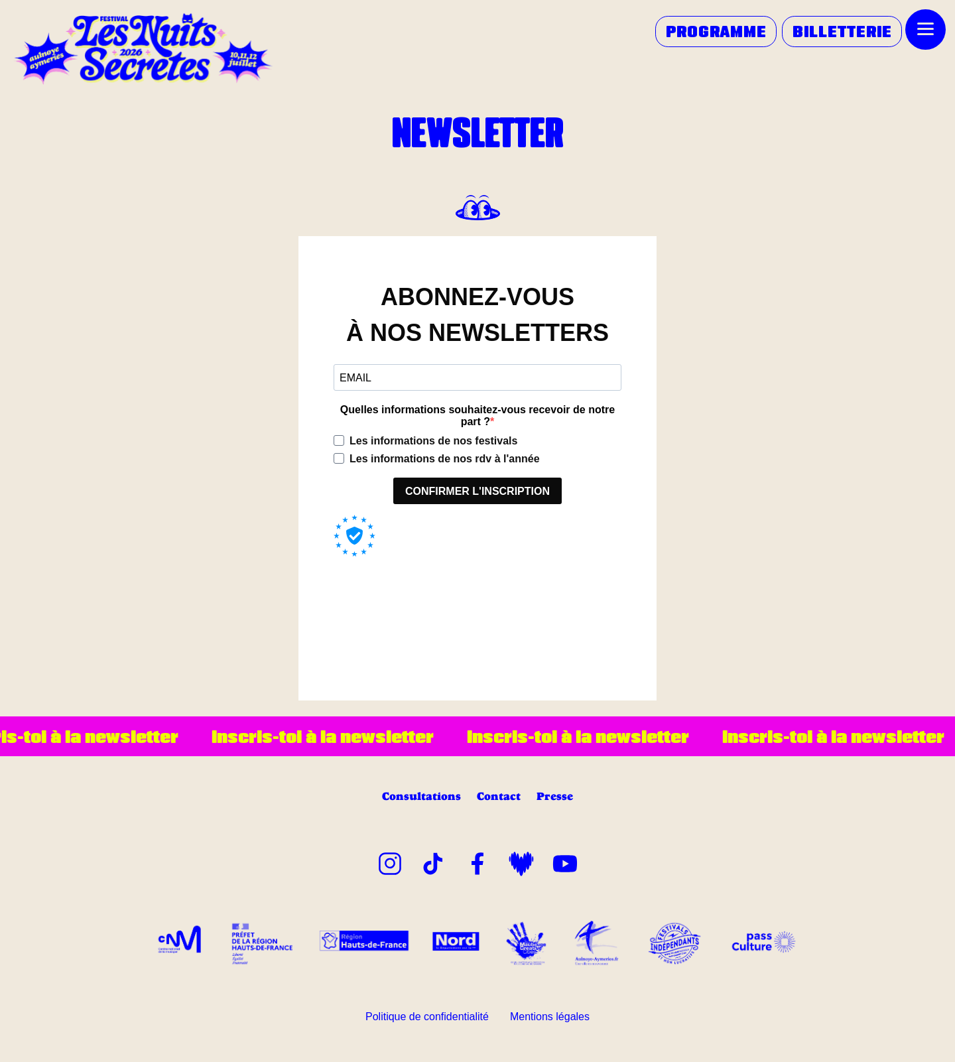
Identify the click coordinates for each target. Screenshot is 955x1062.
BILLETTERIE (842, 31)
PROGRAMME (716, 31)
